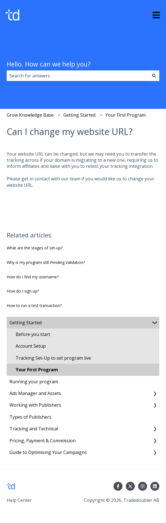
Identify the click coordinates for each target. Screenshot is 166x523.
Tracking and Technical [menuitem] (33, 429)
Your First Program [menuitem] (37, 370)
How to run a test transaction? (34, 305)
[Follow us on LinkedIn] (154, 486)
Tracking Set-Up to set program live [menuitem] (53, 358)
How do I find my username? (33, 276)
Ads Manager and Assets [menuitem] (35, 393)
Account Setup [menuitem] (31, 346)
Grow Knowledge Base (30, 115)
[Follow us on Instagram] (142, 486)
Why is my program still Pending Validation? (46, 262)
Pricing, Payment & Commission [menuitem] (42, 441)
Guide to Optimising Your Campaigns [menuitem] (48, 452)
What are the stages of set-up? (34, 248)
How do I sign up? (23, 291)
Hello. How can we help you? (49, 64)
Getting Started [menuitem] (25, 323)
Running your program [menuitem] (33, 382)
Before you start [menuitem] (33, 334)
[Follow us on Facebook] (118, 486)
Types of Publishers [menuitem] (30, 417)
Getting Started (79, 115)
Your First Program (125, 115)
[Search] (154, 75)
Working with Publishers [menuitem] (35, 405)
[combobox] (78, 75)
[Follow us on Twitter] (130, 486)
